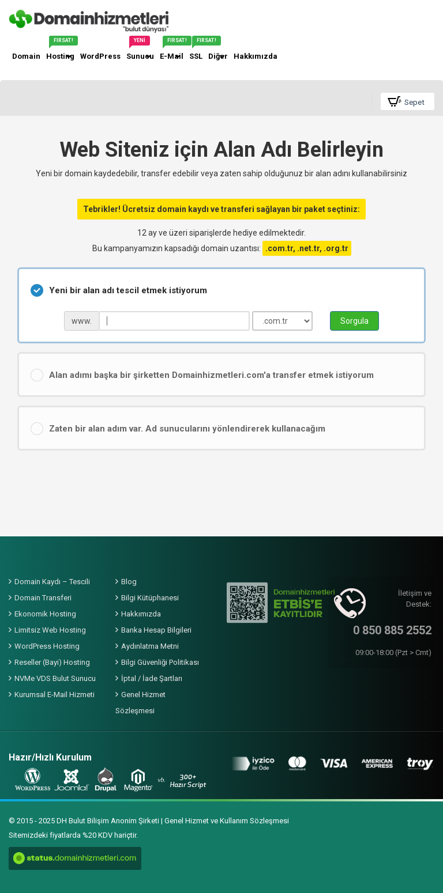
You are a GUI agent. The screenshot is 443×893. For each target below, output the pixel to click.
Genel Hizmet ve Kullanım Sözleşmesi (226, 820)
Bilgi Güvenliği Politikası (160, 662)
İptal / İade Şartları (151, 678)
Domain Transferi (43, 597)
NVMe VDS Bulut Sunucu (55, 678)
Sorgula (354, 321)
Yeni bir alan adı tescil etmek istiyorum (119, 290)
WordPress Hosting (47, 646)
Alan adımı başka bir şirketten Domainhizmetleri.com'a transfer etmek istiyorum (202, 375)
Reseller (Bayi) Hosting (52, 662)
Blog (129, 581)
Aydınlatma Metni (150, 646)
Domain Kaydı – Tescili (52, 581)
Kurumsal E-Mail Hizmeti (54, 694)
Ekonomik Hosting (45, 614)
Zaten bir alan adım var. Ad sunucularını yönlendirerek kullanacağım (178, 428)
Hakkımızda (141, 614)
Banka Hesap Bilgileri (156, 630)
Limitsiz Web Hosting (50, 630)
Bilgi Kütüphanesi (150, 597)
